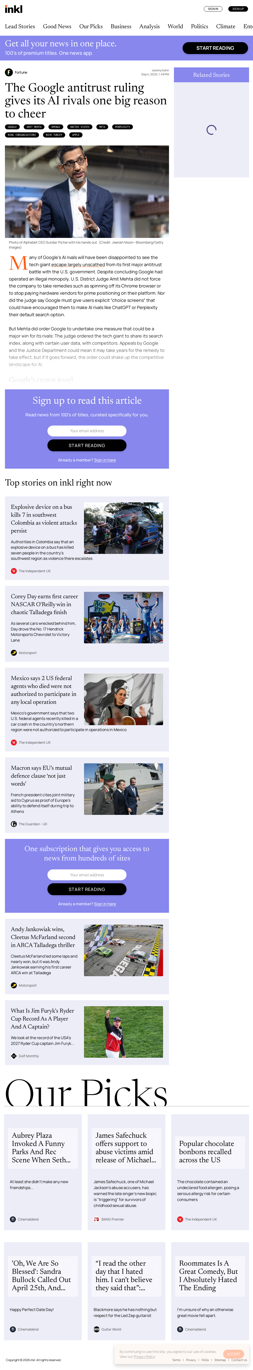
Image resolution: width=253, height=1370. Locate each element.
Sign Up (238, 9)
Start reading (215, 48)
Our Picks (91, 27)
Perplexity (122, 126)
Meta (102, 126)
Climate (225, 27)
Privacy (191, 1360)
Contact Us (239, 1360)
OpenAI (55, 126)
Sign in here (105, 460)
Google (12, 126)
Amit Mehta (34, 126)
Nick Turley (54, 134)
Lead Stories (20, 27)
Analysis (149, 27)
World (175, 27)
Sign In (213, 9)
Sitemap (220, 1360)
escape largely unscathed (78, 264)
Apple (76, 134)
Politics (199, 27)
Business (121, 27)
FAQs (205, 1360)
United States (79, 126)
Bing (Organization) (22, 134)
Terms (176, 1360)
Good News (57, 27)
